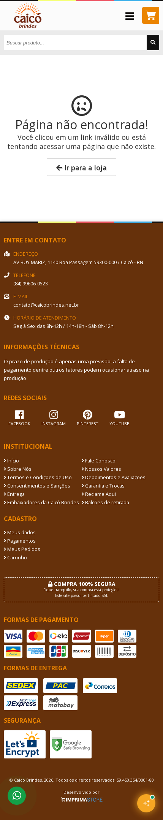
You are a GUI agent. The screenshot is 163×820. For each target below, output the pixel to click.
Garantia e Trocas (103, 486)
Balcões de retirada (105, 502)
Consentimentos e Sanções (37, 486)
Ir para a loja (81, 167)
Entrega (14, 494)
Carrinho (15, 557)
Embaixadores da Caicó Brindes (41, 502)
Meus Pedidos (22, 549)
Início (11, 460)
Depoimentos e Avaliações (114, 477)
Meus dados (20, 532)
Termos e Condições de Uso (38, 477)
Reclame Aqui (99, 494)
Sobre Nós (18, 469)
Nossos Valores (101, 469)
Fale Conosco (99, 460)
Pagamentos (20, 541)
